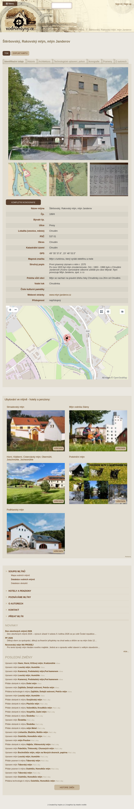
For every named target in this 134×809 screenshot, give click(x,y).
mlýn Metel (32, 728)
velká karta (58, 448)
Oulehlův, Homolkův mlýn (30, 736)
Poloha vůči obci (35, 278)
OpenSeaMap (120, 377)
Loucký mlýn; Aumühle (29, 667)
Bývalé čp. (39, 219)
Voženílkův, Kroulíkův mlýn (39, 708)
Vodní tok (39, 283)
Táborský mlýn (33, 760)
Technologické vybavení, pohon (69, 61)
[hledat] (61, 5)
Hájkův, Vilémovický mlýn (39, 744)
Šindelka (31, 716)
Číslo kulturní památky (32, 289)
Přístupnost (38, 300)
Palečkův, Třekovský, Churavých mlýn (36, 748)
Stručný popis (37, 264)
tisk (6, 53)
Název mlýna (37, 208)
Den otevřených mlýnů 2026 (18, 631)
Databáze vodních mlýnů (72, 30)
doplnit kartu (20, 53)
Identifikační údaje (14, 61)
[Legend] (122, 311)
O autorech (121, 61)
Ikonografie (94, 61)
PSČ (42, 236)
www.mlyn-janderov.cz (60, 295)
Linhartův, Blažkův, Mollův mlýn (33, 732)
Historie (31, 61)
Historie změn (67, 788)
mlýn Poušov (24, 740)
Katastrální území (35, 247)
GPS (42, 253)
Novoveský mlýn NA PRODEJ (19, 645)
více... (126, 651)
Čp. (42, 214)
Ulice (41, 225)
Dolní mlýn (32, 683)
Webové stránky (35, 295)
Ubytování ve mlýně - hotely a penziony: (27, 399)
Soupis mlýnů (48, 30)
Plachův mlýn (33, 704)
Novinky (11, 625)
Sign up (127, 4)
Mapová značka (36, 259)
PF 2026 (9, 638)
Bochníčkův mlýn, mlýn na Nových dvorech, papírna (42, 752)
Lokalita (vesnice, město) (31, 231)
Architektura (44, 61)
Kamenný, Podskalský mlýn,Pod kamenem (38, 671)
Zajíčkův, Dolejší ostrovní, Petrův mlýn (36, 687)
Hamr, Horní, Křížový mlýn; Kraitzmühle (36, 663)
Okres (41, 242)
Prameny (107, 61)
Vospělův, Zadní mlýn (37, 712)
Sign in (118, 4)
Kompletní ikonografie (23, 202)
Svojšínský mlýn (34, 700)
